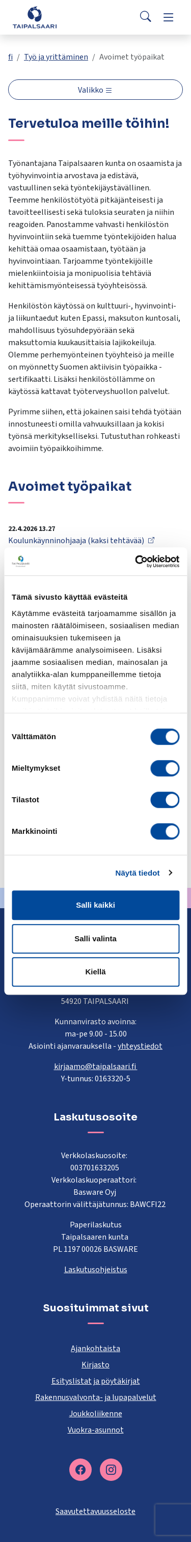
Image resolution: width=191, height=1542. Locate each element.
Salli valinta (95, 938)
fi (10, 57)
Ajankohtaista (95, 1348)
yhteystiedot (140, 1046)
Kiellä (95, 971)
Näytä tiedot (138, 872)
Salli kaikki (95, 905)
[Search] (145, 17)
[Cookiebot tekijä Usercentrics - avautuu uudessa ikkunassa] (136, 561)
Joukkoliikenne (95, 1413)
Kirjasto (95, 1364)
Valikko (91, 90)
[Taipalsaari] (34, 17)
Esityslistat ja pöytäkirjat (95, 1381)
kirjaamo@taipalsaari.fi (96, 1066)
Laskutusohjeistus (95, 1269)
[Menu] (168, 17)
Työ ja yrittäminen (56, 57)
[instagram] (111, 1470)
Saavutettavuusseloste (95, 1511)
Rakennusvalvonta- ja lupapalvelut (95, 1397)
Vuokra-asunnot (96, 1430)
